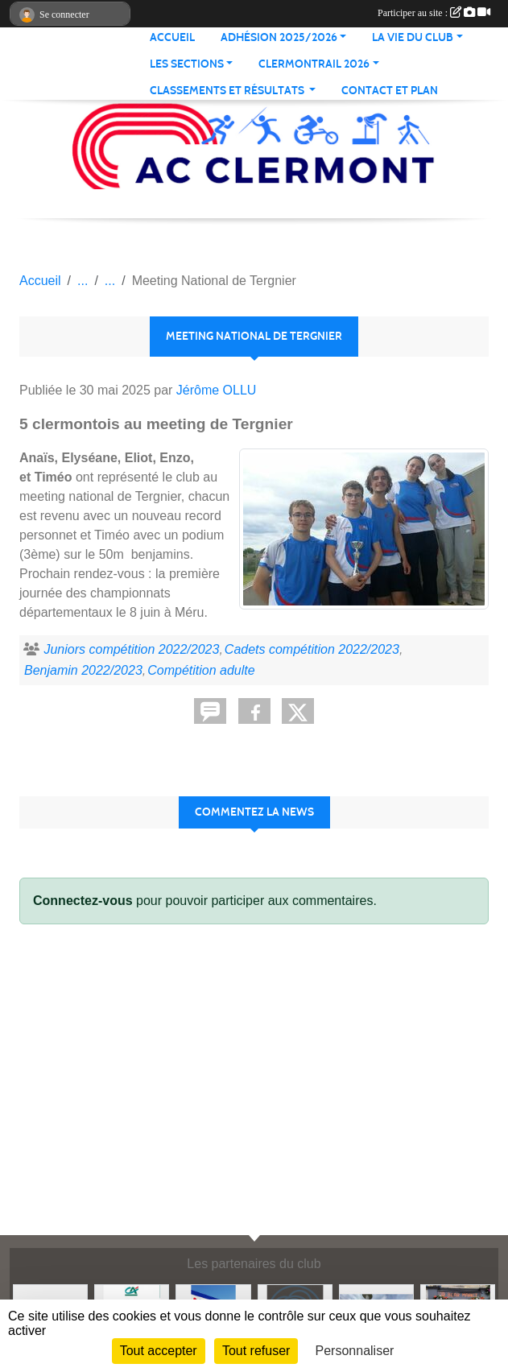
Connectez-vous (83, 900)
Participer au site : (434, 13)
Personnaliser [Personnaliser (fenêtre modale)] (355, 1351)
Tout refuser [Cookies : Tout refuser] (256, 1351)
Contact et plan (389, 90)
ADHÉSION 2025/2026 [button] (279, 37)
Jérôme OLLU (216, 390)
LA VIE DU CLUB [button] (412, 37)
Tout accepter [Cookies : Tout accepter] (158, 1351)
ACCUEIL (172, 37)
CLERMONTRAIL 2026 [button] (314, 64)
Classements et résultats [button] (228, 90)
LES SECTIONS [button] (187, 64)
